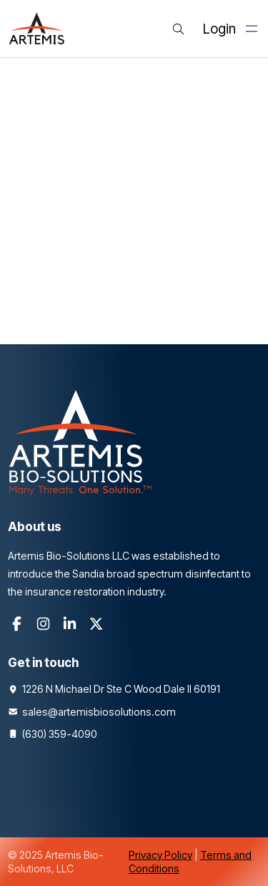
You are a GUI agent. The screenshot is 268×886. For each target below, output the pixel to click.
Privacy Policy (160, 855)
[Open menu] (251, 28)
